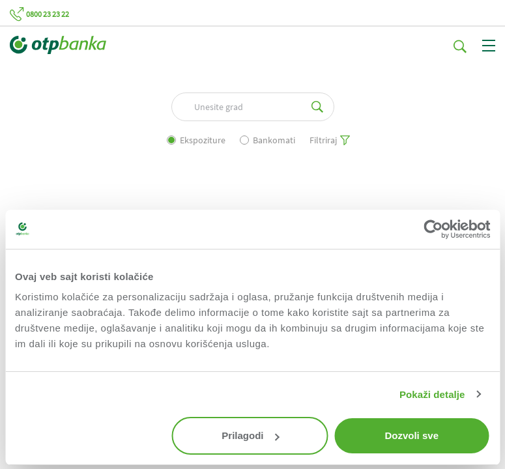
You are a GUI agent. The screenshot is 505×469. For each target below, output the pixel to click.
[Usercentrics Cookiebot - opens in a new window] (433, 229)
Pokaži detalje (432, 394)
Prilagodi (250, 435)
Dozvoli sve (411, 435)
